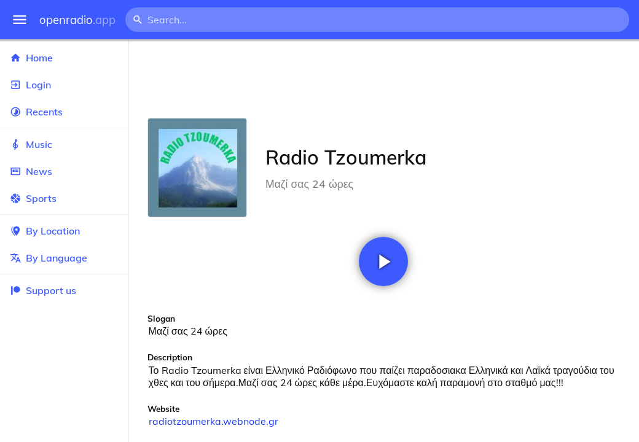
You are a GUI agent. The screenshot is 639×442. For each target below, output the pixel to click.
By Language (64, 257)
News (64, 171)
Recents (64, 111)
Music (64, 144)
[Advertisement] (383, 78)
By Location (64, 230)
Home (64, 57)
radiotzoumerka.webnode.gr (213, 421)
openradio (77, 20)
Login (64, 84)
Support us (43, 290)
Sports (64, 198)
